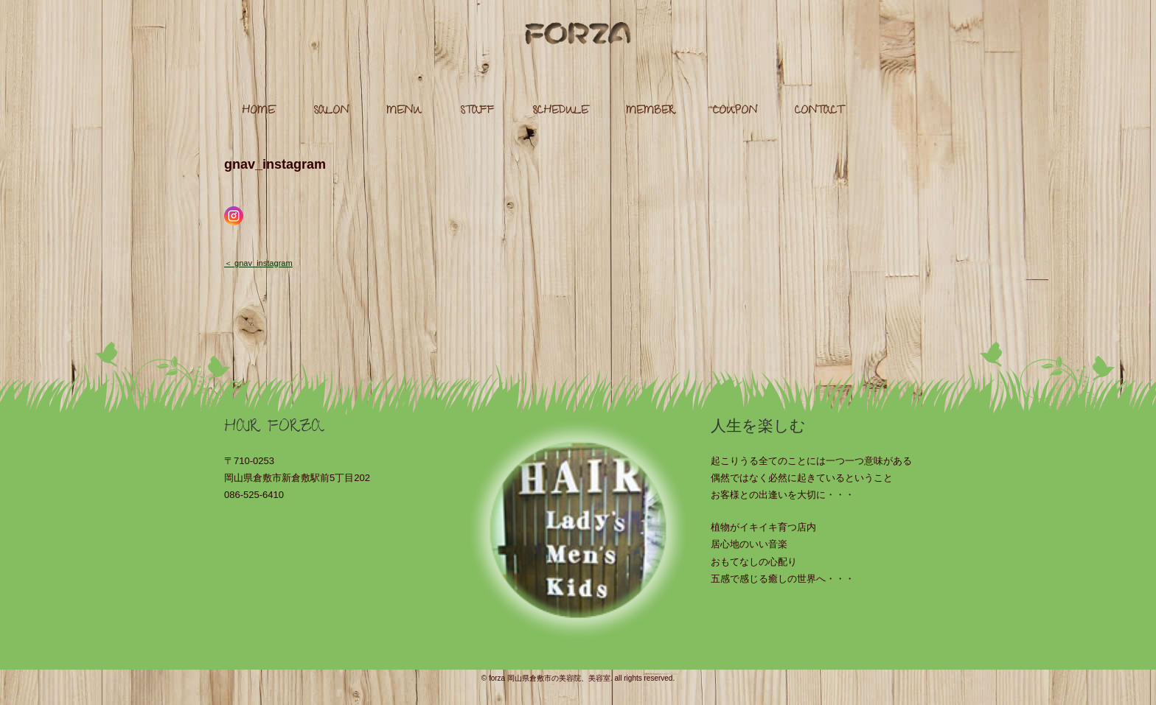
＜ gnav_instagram (258, 263)
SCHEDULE (560, 111)
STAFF (477, 111)
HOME (258, 111)
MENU (404, 111)
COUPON (735, 111)
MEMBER (650, 111)
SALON (331, 111)
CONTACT (819, 111)
